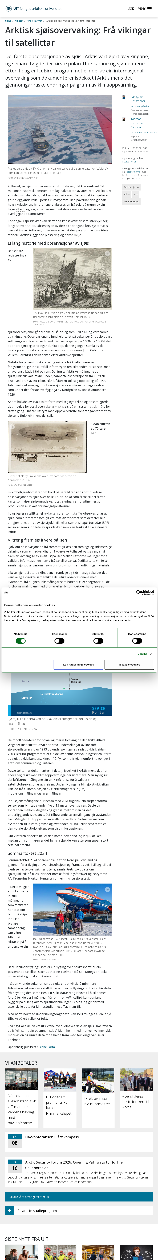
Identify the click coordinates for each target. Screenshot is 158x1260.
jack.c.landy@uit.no (140, 106)
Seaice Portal (47, 932)
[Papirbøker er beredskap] (98, 1148)
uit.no (8, 20)
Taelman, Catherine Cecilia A (137, 123)
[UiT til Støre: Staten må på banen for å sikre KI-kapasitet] (59, 1153)
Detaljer (142, 653)
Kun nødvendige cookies (78, 664)
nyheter (19, 20)
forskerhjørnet (34, 20)
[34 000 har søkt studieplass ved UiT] (21, 1148)
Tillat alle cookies (129, 664)
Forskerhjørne (133, 171)
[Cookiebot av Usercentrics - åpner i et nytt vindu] (139, 592)
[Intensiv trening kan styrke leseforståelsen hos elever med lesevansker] (136, 1156)
